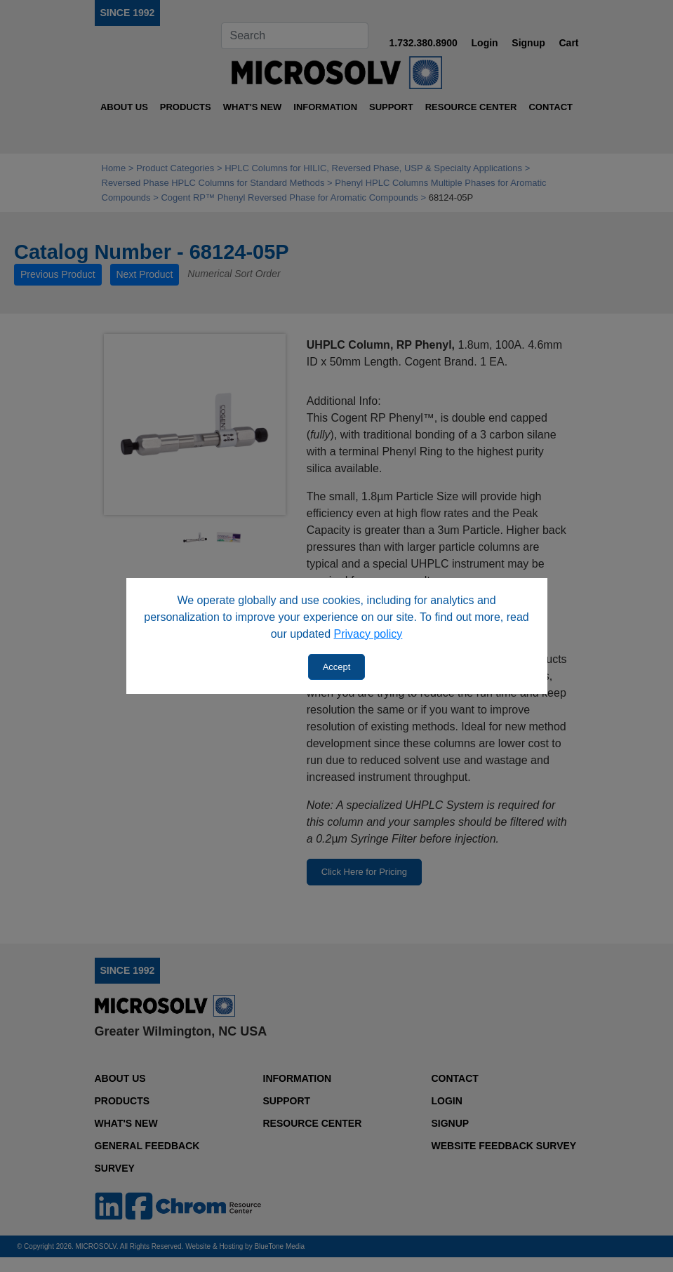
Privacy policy (368, 634)
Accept (337, 667)
